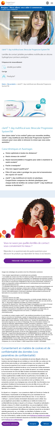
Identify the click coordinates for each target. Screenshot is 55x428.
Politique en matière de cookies (40, 417)
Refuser (46, 425)
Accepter (33, 425)
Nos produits (11, 84)
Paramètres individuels (10, 425)
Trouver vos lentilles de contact (27, 260)
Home (4, 84)
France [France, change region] (47, 3)
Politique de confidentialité (13, 421)
